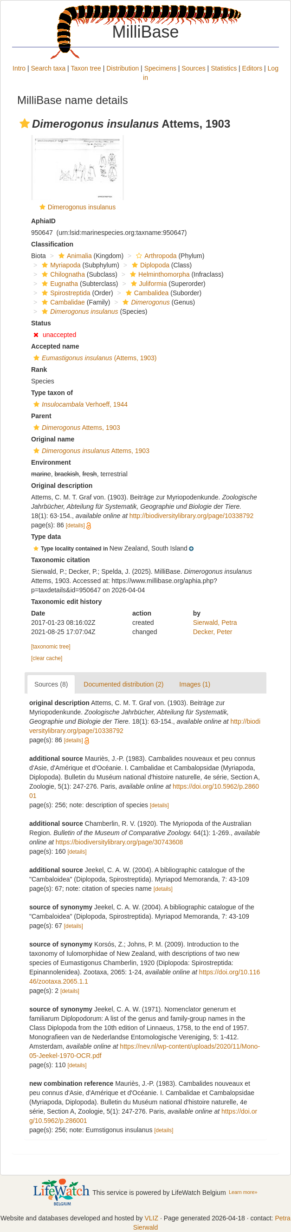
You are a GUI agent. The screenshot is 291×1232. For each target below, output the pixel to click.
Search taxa (48, 68)
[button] (24, 123)
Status (41, 323)
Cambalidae (62, 302)
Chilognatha (62, 274)
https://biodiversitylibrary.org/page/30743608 (119, 842)
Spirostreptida (64, 293)
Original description (61, 485)
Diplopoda (149, 265)
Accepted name (55, 346)
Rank (39, 369)
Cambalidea (146, 293)
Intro (19, 68)
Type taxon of (52, 392)
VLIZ (151, 1218)
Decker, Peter (213, 631)
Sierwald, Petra (215, 622)
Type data (46, 536)
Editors (252, 68)
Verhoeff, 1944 (79, 404)
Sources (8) (51, 684)
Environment (51, 462)
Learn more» (243, 1192)
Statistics (224, 68)
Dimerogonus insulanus (82, 207)
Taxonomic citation (60, 560)
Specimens (160, 68)
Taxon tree (86, 68)
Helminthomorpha (159, 274)
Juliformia (148, 283)
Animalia (74, 255)
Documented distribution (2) (123, 684)
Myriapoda (59, 265)
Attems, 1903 (75, 427)
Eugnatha (58, 283)
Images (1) (194, 684)
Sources (193, 68)
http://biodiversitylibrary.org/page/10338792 (191, 515)
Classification (52, 244)
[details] (75, 525)
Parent (41, 416)
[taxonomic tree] (51, 646)
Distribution (122, 68)
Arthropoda (155, 255)
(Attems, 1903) (93, 358)
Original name (52, 439)
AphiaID (43, 221)
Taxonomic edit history (66, 601)
